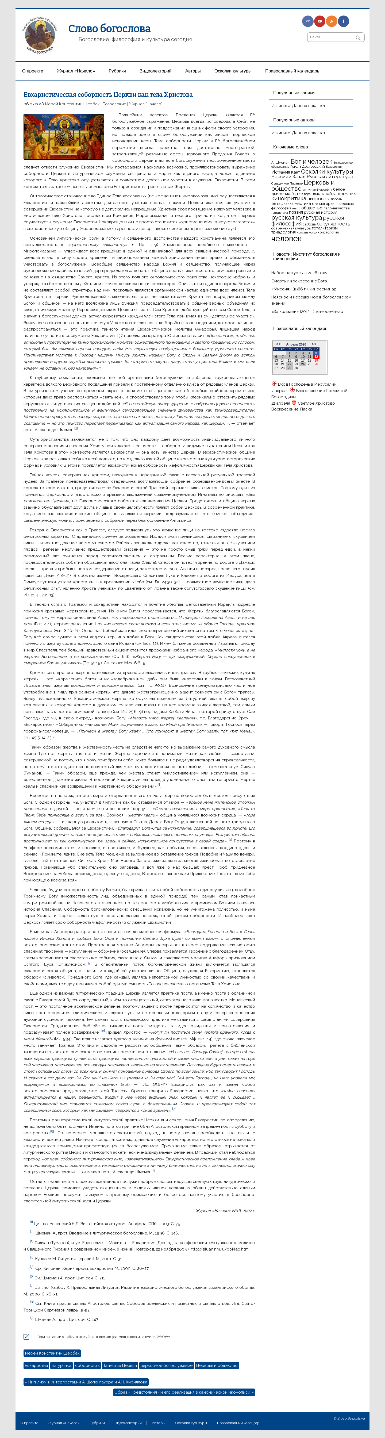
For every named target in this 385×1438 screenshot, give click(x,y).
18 (309, 360)
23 (296, 364)
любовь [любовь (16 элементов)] (336, 199)
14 (282, 360)
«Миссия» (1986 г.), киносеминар (304, 289)
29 (289, 368)
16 (296, 360)
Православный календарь (292, 71)
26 (316, 364)
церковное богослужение (166, 1365)
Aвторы (193, 71)
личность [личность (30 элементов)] (318, 198)
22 (289, 364)
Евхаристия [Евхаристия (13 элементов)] (334, 166)
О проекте (32, 71)
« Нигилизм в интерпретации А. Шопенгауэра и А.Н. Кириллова (86, 1382)
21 (282, 364)
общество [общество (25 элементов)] (311, 207)
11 (309, 357)
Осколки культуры (233, 71)
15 (289, 360)
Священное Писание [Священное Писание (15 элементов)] (287, 183)
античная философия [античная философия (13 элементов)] (317, 189)
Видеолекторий (156, 71)
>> (314, 344)
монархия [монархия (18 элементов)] (327, 203)
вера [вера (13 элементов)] (307, 193)
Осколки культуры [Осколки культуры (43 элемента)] (327, 171)
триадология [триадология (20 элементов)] (283, 232)
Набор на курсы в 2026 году (299, 272)
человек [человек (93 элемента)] (286, 238)
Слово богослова (109, 29)
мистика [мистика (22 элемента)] (303, 203)
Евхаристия (36, 1365)
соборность (87, 1365)
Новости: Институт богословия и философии (307, 256)
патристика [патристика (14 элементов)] (279, 212)
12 (316, 357)
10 (303, 357)
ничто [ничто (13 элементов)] (296, 208)
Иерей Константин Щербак (72, 104)
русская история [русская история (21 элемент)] (320, 212)
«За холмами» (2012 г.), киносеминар (307, 311)
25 (309, 364)
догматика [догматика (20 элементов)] (347, 193)
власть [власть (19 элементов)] (318, 193)
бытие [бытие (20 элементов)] (297, 193)
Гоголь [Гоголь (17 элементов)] (295, 166)
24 (303, 364)
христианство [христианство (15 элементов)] (307, 232)
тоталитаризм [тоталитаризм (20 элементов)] (325, 228)
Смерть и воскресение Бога (299, 281)
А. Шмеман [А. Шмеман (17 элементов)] (280, 162)
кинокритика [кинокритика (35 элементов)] (288, 198)
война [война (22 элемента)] (331, 193)
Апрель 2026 (296, 344)
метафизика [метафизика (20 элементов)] (282, 203)
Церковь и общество (217, 1365)
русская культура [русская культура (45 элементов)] (296, 217)
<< (278, 344)
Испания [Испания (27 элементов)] (280, 172)
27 (276, 368)
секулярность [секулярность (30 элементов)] (333, 224)
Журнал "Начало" (145, 104)
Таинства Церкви (120, 1365)
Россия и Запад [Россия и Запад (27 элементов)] (288, 176)
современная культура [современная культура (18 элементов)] (291, 228)
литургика (61, 1365)
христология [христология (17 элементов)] (328, 232)
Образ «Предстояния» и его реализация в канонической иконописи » (184, 1392)
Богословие (114, 104)
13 (276, 360)
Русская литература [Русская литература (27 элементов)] (330, 176)
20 (276, 364)
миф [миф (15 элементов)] (315, 204)
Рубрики (117, 71)
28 (282, 368)
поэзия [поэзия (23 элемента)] (296, 212)
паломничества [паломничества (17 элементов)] (337, 208)
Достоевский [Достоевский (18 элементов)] (313, 166)
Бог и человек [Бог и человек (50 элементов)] (311, 161)
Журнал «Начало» (76, 71)
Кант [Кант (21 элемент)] (295, 172)
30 (296, 368)
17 (303, 360)
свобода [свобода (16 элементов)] (309, 224)
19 (316, 360)
